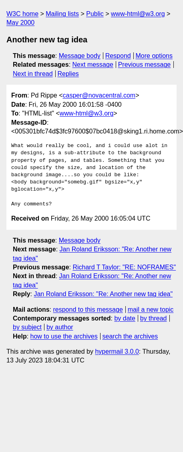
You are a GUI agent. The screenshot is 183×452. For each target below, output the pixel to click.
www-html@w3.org (138, 13)
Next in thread (33, 73)
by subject (27, 327)
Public (95, 13)
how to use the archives (64, 336)
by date (124, 318)
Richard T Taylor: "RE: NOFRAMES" (124, 267)
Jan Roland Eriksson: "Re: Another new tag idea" (103, 294)
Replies (67, 73)
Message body (80, 55)
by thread (153, 318)
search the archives (130, 336)
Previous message (144, 64)
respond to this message (88, 309)
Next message (92, 64)
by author (59, 327)
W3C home (22, 13)
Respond (118, 55)
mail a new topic (151, 309)
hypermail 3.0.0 (117, 351)
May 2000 (20, 22)
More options (154, 55)
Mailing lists (62, 13)
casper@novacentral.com (99, 95)
